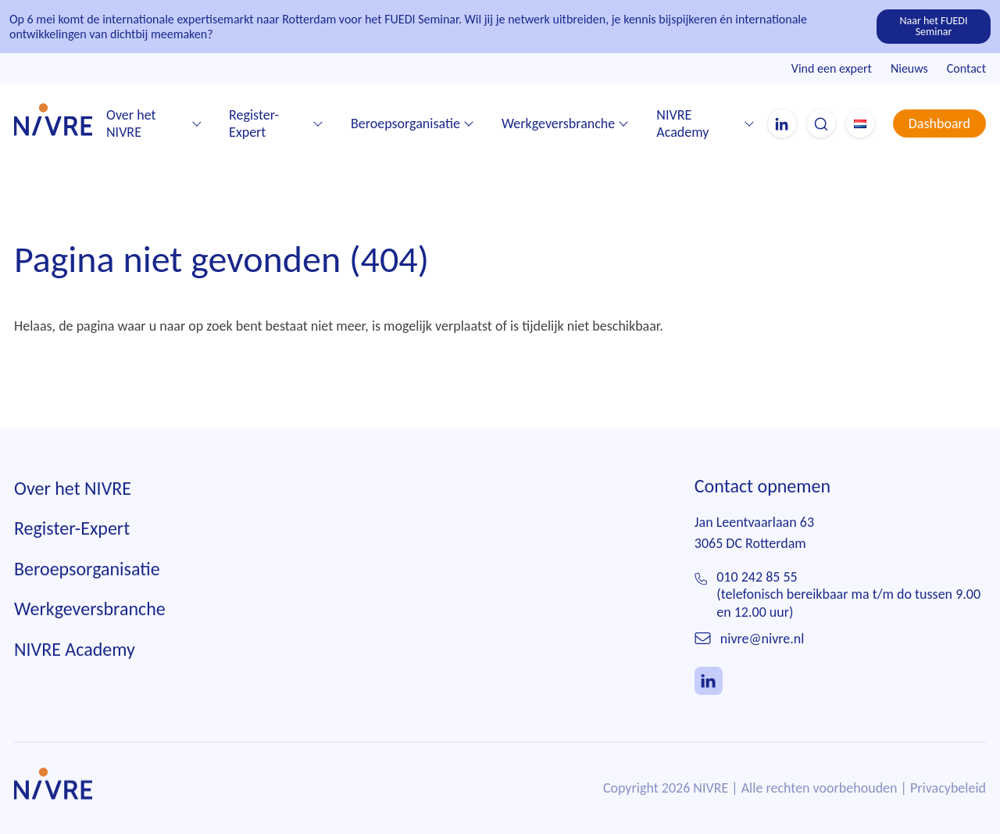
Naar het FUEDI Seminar (934, 26)
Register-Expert (254, 123)
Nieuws (909, 68)
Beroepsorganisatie (405, 123)
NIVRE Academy (682, 123)
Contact (966, 68)
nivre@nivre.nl (762, 639)
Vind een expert (831, 68)
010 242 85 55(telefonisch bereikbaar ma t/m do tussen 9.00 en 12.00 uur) (848, 595)
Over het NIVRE (131, 123)
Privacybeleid (948, 788)
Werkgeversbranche (558, 123)
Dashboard (939, 123)
